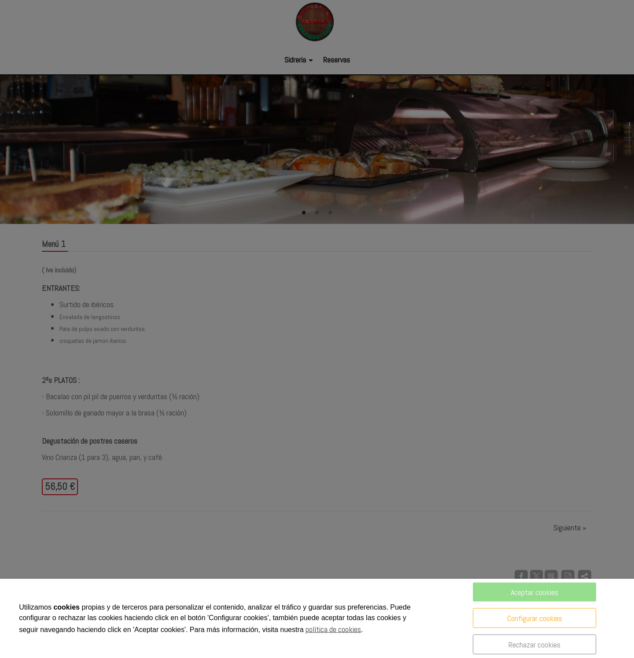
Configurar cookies (534, 618)
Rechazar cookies (534, 645)
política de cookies (333, 629)
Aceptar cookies (534, 592)
